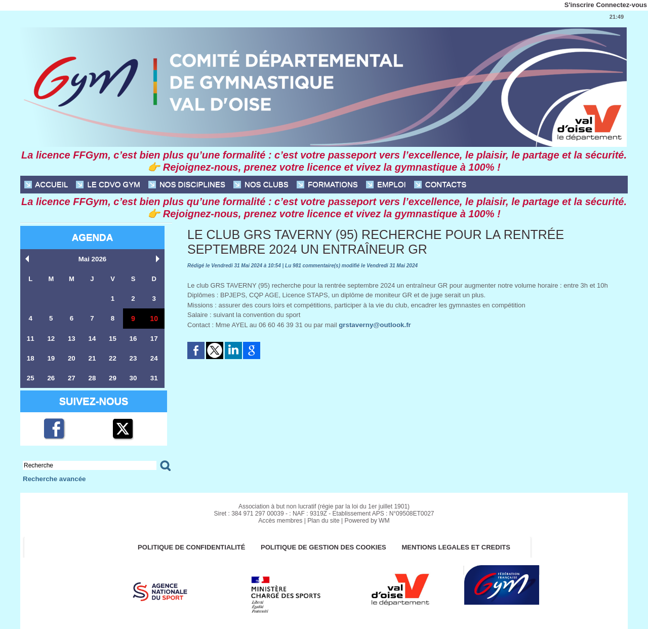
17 (153, 338)
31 (153, 378)
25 (30, 378)
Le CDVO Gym (108, 184)
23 (133, 358)
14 (92, 338)
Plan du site (324, 520)
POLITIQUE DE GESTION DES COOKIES (324, 547)
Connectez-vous (621, 5)
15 (112, 338)
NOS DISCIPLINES (186, 184)
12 (51, 338)
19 (51, 358)
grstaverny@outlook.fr (374, 325)
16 (133, 338)
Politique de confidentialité (191, 547)
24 (153, 358)
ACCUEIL (46, 184)
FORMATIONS (327, 184)
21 (92, 358)
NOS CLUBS (261, 184)
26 (51, 378)
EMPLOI (386, 184)
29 (112, 378)
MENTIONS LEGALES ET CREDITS (457, 547)
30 (133, 378)
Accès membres (281, 520)
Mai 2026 (92, 259)
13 (71, 338)
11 (30, 338)
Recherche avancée (53, 479)
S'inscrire (579, 5)
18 (30, 358)
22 (112, 358)
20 (71, 358)
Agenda (92, 237)
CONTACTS (440, 184)
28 (92, 378)
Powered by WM (366, 520)
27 (71, 378)
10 (154, 318)
